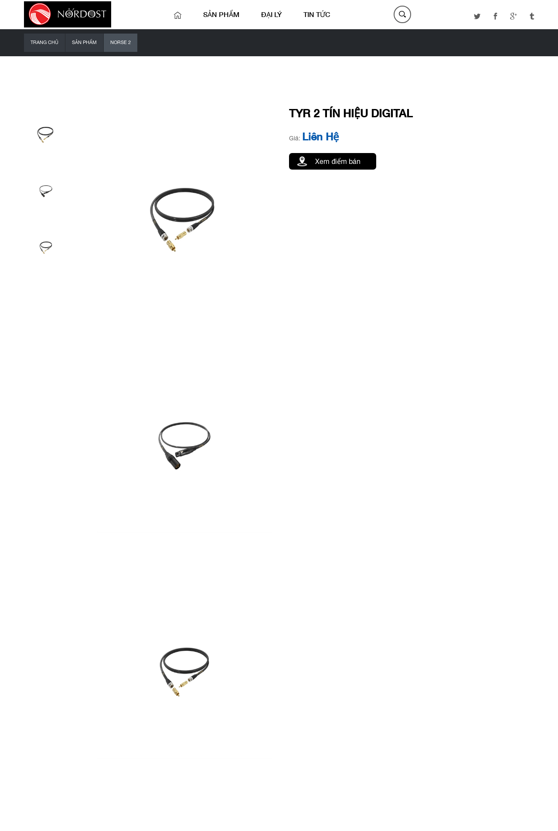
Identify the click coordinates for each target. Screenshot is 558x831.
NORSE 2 (120, 42)
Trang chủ (44, 42)
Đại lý (271, 14)
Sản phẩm (221, 14)
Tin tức (316, 14)
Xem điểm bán (338, 161)
